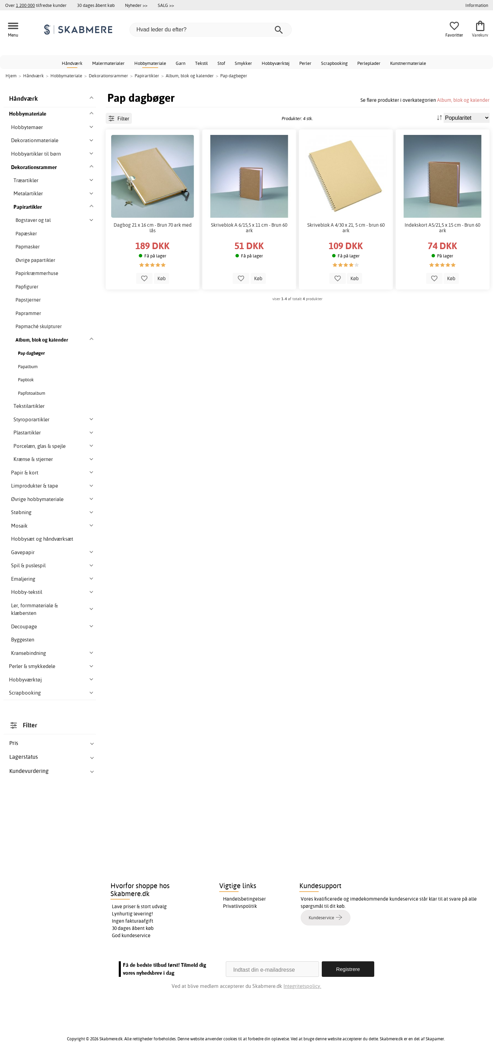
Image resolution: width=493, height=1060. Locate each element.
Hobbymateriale (150, 63)
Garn (180, 63)
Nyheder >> (136, 5)
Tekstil (201, 63)
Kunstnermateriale (408, 63)
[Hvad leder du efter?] (210, 30)
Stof (221, 63)
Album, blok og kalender (463, 100)
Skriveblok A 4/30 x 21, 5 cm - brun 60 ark (346, 227)
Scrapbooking (334, 63)
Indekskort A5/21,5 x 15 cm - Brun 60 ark (442, 227)
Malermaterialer (108, 63)
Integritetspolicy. (302, 986)
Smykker (243, 63)
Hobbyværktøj (276, 63)
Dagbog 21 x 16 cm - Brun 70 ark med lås (153, 227)
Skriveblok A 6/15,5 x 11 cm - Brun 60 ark (249, 227)
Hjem (11, 75)
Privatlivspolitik (240, 906)
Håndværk (72, 63)
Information (476, 5)
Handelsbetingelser (244, 899)
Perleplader (368, 63)
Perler (305, 63)
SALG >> (166, 5)
